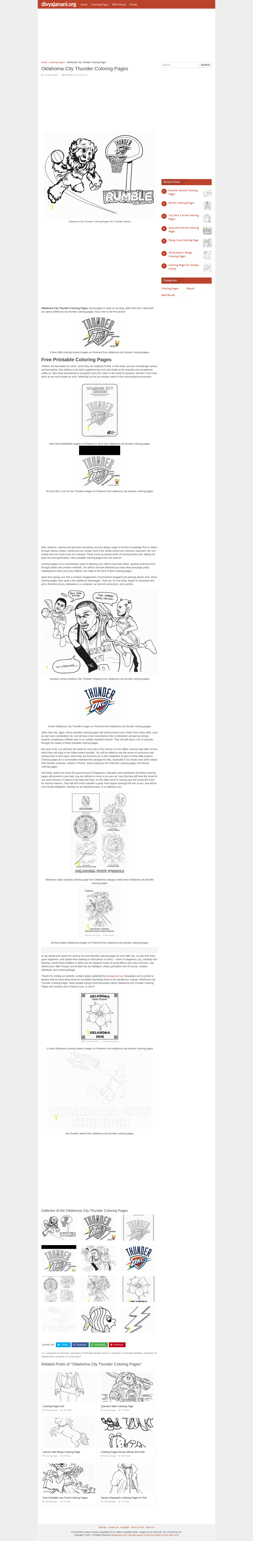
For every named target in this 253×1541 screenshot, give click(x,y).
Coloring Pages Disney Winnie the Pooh (123, 1452)
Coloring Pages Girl (53, 1406)
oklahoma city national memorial (126, 1353)
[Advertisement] (126, 35)
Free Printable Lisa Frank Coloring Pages (65, 1497)
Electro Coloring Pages (181, 202)
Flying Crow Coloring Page (183, 240)
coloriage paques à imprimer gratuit (143, 1535)
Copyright (124, 1527)
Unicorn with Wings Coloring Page (61, 1452)
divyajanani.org (58, 4)
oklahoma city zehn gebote (68, 1357)
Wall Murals (119, 4)
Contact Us (113, 1527)
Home (83, 4)
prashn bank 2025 (170, 1535)
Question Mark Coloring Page (117, 1406)
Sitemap (102, 1527)
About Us (150, 1527)
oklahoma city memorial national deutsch (90, 1353)
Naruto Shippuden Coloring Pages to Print (124, 1497)
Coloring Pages (100, 4)
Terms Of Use (137, 1527)
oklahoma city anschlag (58, 1353)
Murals (133, 4)
